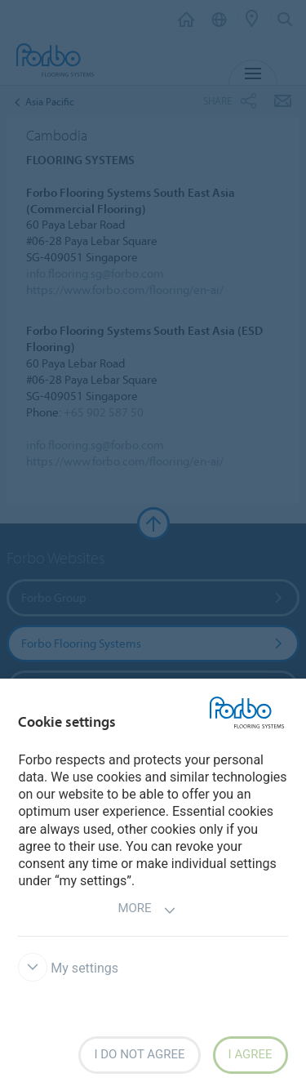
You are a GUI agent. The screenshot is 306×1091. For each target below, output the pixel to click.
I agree (250, 1054)
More (146, 910)
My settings (68, 968)
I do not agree (139, 1054)
